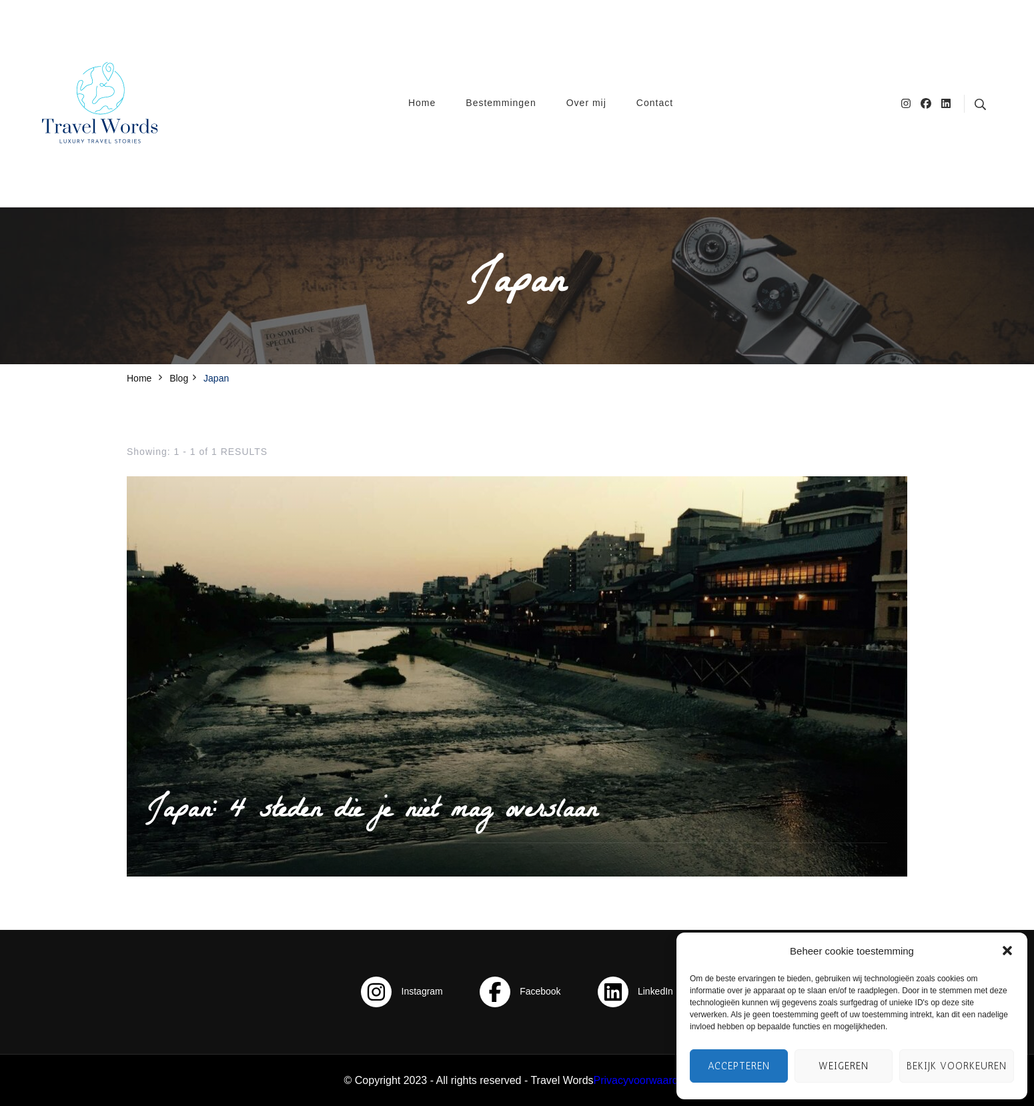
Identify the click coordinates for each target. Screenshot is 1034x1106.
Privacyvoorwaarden (642, 1080)
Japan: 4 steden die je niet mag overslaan (372, 812)
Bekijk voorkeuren (957, 1066)
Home (422, 102)
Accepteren (739, 1066)
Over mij (586, 102)
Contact (654, 102)
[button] (1007, 950)
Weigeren (844, 1066)
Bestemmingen (501, 102)
